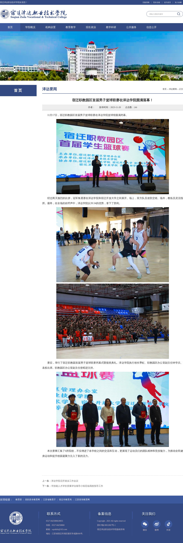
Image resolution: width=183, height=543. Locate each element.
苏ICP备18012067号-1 (106, 525)
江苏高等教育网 (82, 499)
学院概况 (30, 27)
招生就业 (91, 27)
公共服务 (131, 27)
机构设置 (50, 27)
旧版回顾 (146, 2)
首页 (10, 27)
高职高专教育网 (32, 499)
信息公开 (151, 27)
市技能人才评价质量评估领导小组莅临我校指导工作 (77, 486)
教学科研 (111, 27)
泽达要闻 (173, 89)
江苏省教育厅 (49, 499)
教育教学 (71, 27)
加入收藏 (178, 2)
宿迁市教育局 (65, 499)
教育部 (18, 499)
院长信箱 (156, 2)
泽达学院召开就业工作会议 (64, 481)
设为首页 (167, 2)
